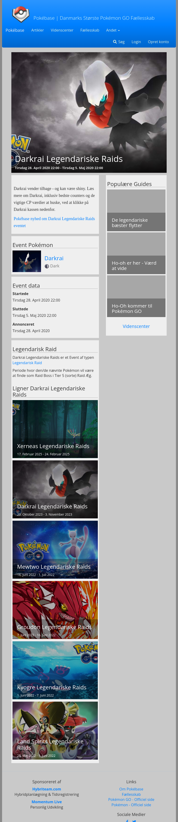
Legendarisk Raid (27, 362)
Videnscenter (62, 30)
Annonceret (23, 324)
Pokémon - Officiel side (131, 804)
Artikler (37, 30)
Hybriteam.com (46, 789)
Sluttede (20, 308)
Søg (118, 41)
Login (136, 41)
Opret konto (158, 41)
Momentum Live (47, 801)
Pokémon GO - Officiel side (131, 799)
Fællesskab (89, 30)
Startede (21, 293)
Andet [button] (113, 30)
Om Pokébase (131, 789)
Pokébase (15, 30)
